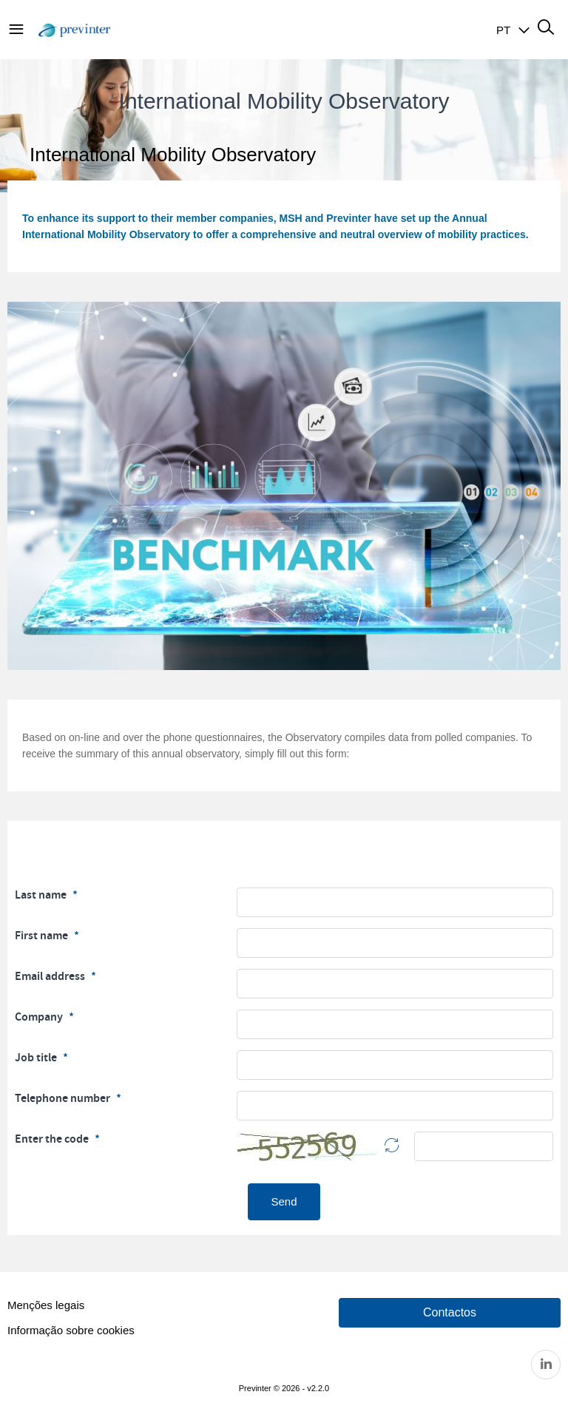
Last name (42, 895)
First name (42, 935)
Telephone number (63, 1098)
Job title (37, 1057)
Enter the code (53, 1139)
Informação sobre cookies (71, 1330)
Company (40, 1017)
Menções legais (45, 1305)
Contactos (449, 1312)
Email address (51, 976)
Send (284, 1201)
